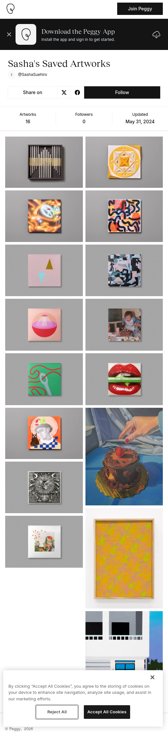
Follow (122, 92)
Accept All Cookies (107, 711)
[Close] (152, 677)
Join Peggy (140, 8)
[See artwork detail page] (44, 162)
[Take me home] (10, 9)
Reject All (57, 711)
